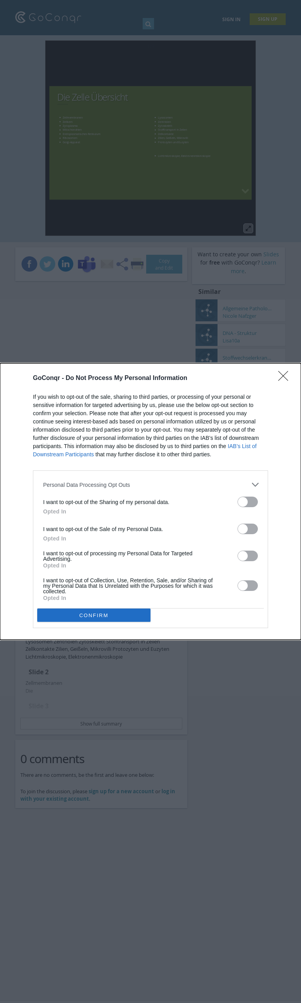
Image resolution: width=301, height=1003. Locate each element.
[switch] (248, 502)
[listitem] (150, 485)
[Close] (285, 378)
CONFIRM (94, 615)
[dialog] (150, 501)
